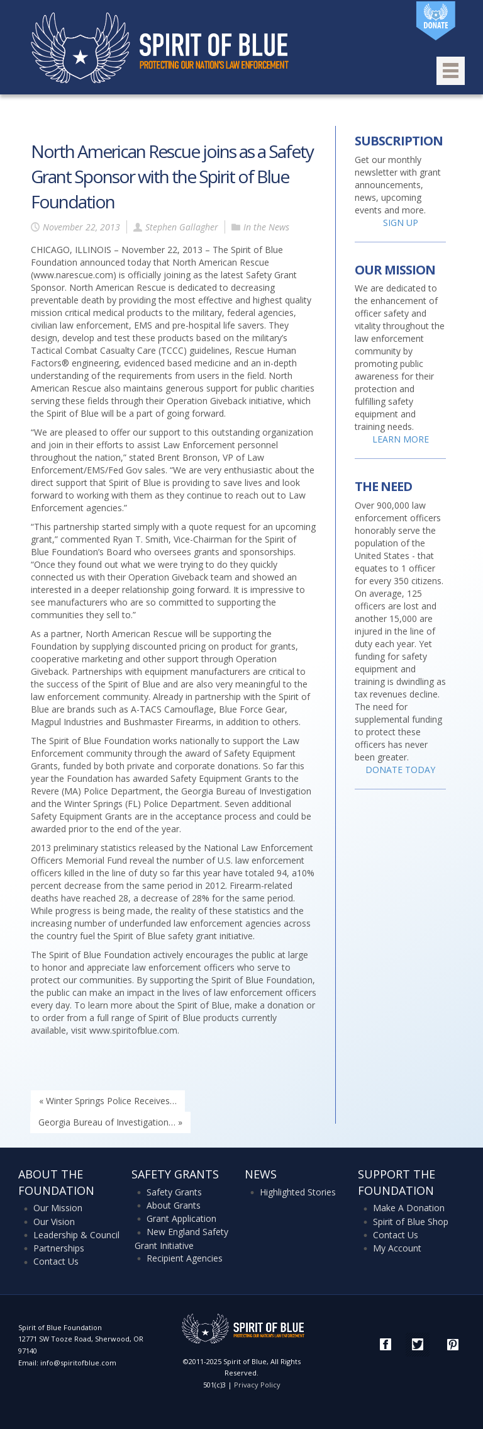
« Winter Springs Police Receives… (108, 1101)
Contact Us (56, 1261)
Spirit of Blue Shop (410, 1222)
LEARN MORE (400, 439)
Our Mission (57, 1208)
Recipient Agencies (185, 1258)
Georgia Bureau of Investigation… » (110, 1122)
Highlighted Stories (298, 1192)
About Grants (174, 1205)
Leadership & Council (76, 1235)
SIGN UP (400, 223)
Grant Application (181, 1218)
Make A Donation (409, 1208)
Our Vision (54, 1222)
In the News (266, 227)
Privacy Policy (257, 1384)
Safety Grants (174, 1192)
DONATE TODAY (400, 770)
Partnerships (58, 1248)
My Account (397, 1248)
